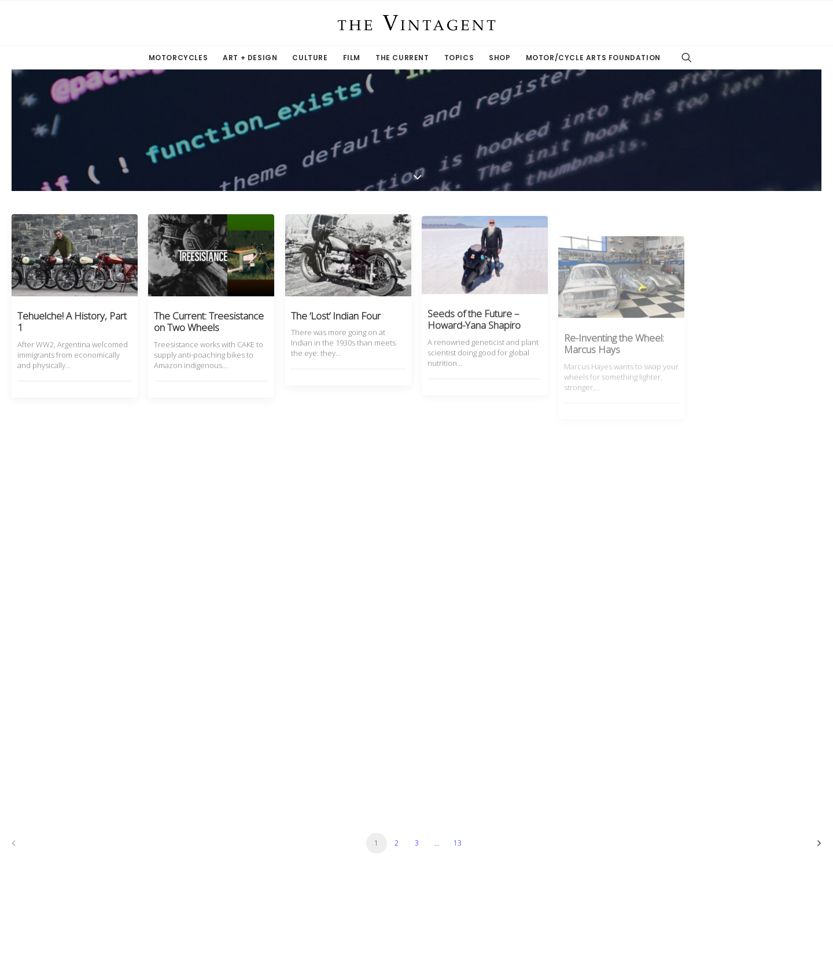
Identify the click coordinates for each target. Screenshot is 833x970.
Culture (309, 58)
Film (351, 58)
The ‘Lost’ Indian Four (336, 325)
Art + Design (250, 58)
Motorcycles (178, 58)
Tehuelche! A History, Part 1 (72, 321)
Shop (499, 58)
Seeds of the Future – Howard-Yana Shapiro (474, 348)
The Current (402, 58)
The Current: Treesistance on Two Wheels (209, 321)
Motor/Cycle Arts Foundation (593, 58)
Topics (459, 58)
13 (458, 843)
